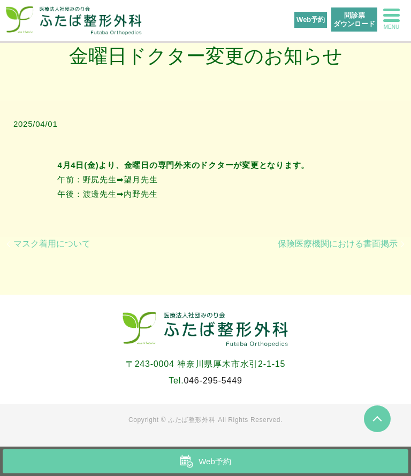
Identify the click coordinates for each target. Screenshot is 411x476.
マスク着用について (51, 243)
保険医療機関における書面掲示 (338, 243)
